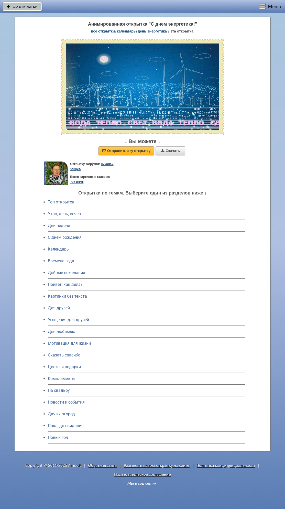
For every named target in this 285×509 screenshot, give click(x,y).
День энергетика (153, 31)
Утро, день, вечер (64, 213)
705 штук (76, 182)
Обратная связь (102, 465)
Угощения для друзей (68, 319)
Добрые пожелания (66, 272)
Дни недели (59, 225)
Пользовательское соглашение (142, 474)
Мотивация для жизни (69, 343)
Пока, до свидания (66, 425)
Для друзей (59, 308)
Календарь (126, 31)
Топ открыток (61, 202)
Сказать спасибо (64, 355)
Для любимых (61, 331)
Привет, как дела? (65, 284)
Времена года (61, 260)
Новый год (58, 437)
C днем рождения (65, 237)
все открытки (22, 6)
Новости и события (66, 402)
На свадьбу (59, 390)
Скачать (170, 151)
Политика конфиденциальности (225, 465)
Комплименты (61, 378)
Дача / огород (61, 413)
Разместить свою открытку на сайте (156, 465)
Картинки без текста (67, 296)
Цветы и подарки (64, 366)
